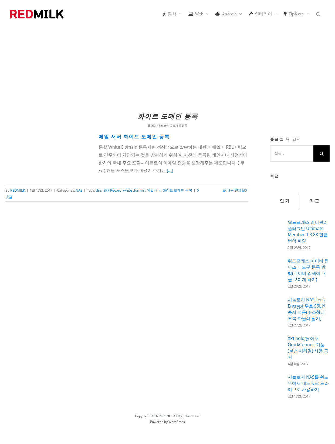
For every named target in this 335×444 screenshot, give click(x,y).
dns (99, 190)
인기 (285, 201)
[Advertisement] (168, 69)
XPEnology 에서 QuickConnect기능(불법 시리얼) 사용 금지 (308, 347)
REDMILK (17, 190)
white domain (134, 190)
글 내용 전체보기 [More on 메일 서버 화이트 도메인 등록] (235, 190)
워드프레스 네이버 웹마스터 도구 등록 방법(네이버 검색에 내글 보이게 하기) (308, 270)
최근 (314, 201)
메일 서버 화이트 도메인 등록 (134, 137)
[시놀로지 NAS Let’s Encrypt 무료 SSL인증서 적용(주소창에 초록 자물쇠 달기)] (277, 312)
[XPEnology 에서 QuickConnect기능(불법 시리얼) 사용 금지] (277, 350)
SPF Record (112, 190)
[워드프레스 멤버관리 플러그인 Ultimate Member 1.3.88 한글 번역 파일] (277, 233)
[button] (318, 13)
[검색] (321, 153)
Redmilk (165, 416)
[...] (170, 170)
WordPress (176, 421)
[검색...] (291, 153)
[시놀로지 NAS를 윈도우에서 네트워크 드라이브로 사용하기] (277, 385)
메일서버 (154, 190)
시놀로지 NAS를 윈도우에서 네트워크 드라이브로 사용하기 (308, 383)
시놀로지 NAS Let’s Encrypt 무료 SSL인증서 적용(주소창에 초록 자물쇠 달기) (307, 309)
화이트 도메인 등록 (177, 190)
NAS (79, 190)
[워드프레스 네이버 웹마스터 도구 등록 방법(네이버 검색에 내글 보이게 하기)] (277, 273)
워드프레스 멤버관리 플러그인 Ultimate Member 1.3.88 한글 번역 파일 (308, 231)
